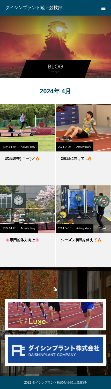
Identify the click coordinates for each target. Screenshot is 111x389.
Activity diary (28, 146)
